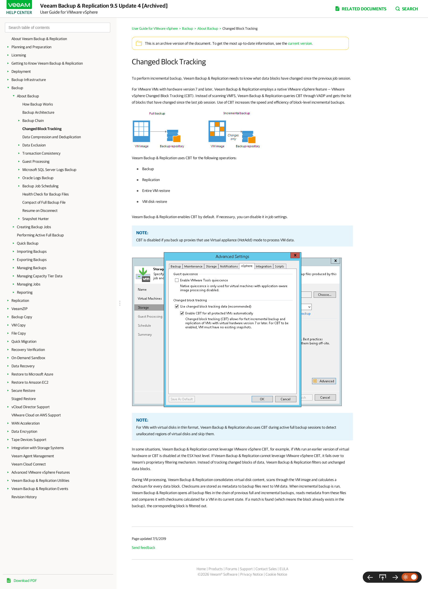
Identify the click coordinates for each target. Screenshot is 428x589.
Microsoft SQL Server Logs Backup (49, 169)
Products (216, 569)
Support (246, 569)
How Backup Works (37, 104)
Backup (17, 88)
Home (201, 569)
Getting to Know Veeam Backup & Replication (47, 63)
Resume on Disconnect (40, 210)
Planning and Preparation (31, 47)
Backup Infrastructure (28, 79)
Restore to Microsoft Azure (32, 374)
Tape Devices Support (28, 439)
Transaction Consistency (41, 153)
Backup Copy (21, 317)
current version (300, 43)
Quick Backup (27, 243)
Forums (231, 569)
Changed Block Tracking (41, 129)
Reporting (24, 292)
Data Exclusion (34, 145)
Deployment (21, 71)
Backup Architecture (38, 112)
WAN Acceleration (25, 423)
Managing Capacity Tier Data (40, 276)
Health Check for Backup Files (45, 194)
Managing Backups (31, 268)
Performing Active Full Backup (40, 235)
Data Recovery (23, 366)
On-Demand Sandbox (28, 358)
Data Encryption (24, 431)
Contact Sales (266, 569)
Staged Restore (23, 398)
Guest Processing (35, 161)
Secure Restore (23, 390)
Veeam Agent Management (32, 456)
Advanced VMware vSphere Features (40, 472)
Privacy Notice (251, 574)
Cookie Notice (276, 574)
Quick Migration (23, 341)
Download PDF (25, 580)
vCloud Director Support (30, 407)
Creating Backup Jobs (34, 227)
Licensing (18, 55)
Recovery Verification (28, 349)
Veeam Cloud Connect (28, 464)
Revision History (24, 497)
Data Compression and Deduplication (51, 137)
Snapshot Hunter (35, 219)
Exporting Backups (32, 259)
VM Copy (18, 325)
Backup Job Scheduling (40, 186)
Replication (20, 300)
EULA (284, 569)
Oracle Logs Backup (38, 178)
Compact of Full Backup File (44, 202)
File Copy (18, 333)
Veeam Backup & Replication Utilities (40, 480)
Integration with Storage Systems (37, 448)
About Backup (28, 96)
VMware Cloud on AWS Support (36, 415)
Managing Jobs (28, 284)
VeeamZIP (19, 308)
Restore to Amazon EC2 (29, 382)
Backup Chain (33, 120)
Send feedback (143, 547)
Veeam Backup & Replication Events (39, 488)
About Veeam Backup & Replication (39, 39)
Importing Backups (32, 251)
